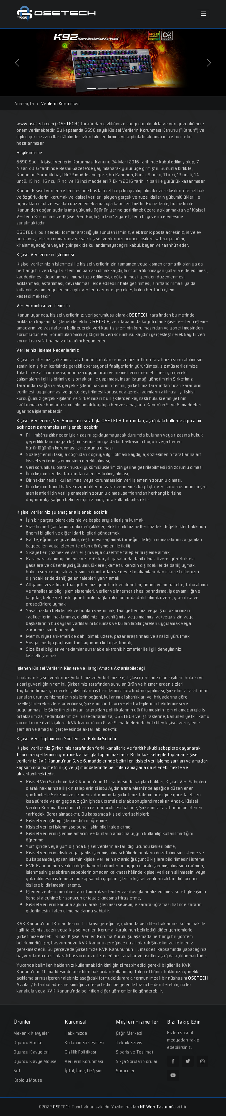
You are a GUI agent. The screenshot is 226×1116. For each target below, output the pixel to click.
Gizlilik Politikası (80, 1052)
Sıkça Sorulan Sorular (137, 1061)
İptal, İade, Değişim (83, 1070)
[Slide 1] (91, 88)
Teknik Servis (129, 1042)
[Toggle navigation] (203, 13)
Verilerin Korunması (84, 1061)
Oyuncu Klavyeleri (31, 1052)
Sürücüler (125, 1070)
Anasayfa (26, 103)
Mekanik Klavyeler (31, 1033)
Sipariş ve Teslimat (135, 1052)
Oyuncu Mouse (28, 1042)
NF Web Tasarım (156, 1106)
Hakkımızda (76, 1033)
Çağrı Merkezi (129, 1033)
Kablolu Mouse (28, 1080)
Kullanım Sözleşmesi (84, 1042)
